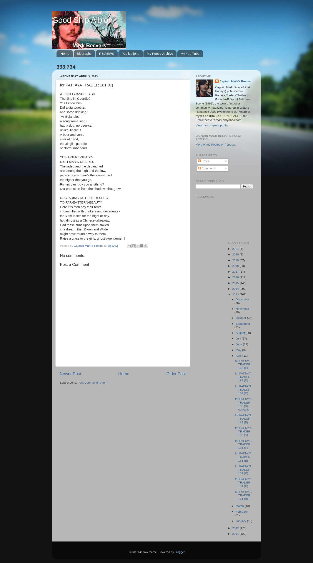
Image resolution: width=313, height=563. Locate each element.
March (240, 506)
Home (65, 53)
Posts (203, 161)
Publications (130, 53)
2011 (236, 533)
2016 (236, 277)
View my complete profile (212, 125)
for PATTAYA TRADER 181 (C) (243, 482)
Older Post (176, 373)
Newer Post (70, 373)
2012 (236, 528)
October (241, 318)
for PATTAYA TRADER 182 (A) (243, 431)
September (243, 323)
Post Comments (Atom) (93, 382)
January (241, 521)
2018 (236, 266)
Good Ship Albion (82, 20)
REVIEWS (106, 53)
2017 (236, 271)
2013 (236, 294)
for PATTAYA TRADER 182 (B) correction (243, 404)
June (239, 344)
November (242, 308)
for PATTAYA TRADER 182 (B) (243, 419)
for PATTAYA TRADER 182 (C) (243, 390)
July (239, 338)
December (242, 299)
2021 (236, 248)
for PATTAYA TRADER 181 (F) (243, 444)
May (239, 350)
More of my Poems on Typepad (216, 144)
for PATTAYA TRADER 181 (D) (243, 470)
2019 (236, 260)
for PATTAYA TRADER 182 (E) (243, 364)
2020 (236, 254)
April (239, 355)
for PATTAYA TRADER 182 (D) (243, 377)
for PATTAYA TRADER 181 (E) (243, 457)
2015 (236, 283)
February (242, 511)
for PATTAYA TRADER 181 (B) (243, 495)
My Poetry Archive (160, 53)
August (241, 332)
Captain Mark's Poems (235, 81)
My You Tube (190, 53)
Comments (207, 168)
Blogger (180, 552)
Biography (84, 53)
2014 (236, 288)
